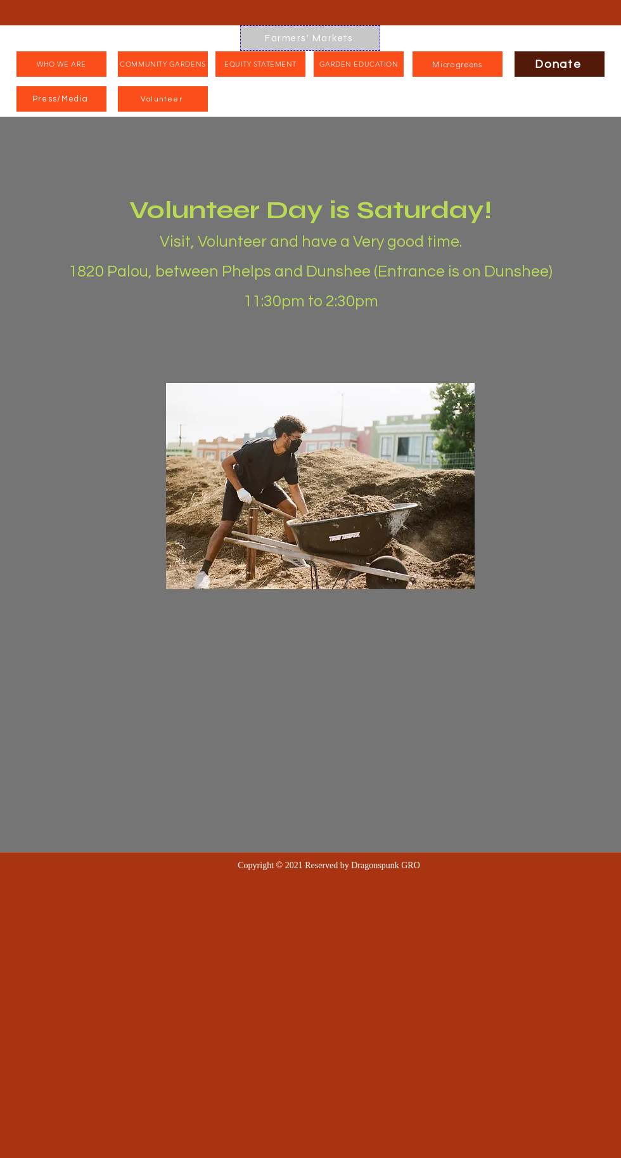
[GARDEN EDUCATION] (359, 64)
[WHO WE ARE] (61, 64)
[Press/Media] (61, 99)
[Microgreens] (458, 64)
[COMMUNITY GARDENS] (163, 64)
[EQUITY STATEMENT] (260, 64)
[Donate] (560, 64)
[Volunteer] (163, 99)
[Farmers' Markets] (310, 38)
